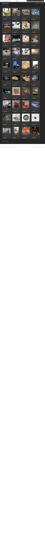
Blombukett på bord (6, 30)
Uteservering (34, 109)
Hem (1, 147)
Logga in (38, 0)
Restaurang (6, 122)
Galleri (41, 3)
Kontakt (36, 0)
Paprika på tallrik (35, 122)
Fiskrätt (15, 122)
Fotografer (33, 0)
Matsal (25, 96)
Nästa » (8, 141)
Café (5, 109)
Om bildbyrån (29, 0)
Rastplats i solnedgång (34, 96)
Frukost (6, 96)
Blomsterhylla (15, 96)
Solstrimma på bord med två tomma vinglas (16, 83)
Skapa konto (41, 0)
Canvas (14, 147)
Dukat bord (15, 30)
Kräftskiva (16, 109)
